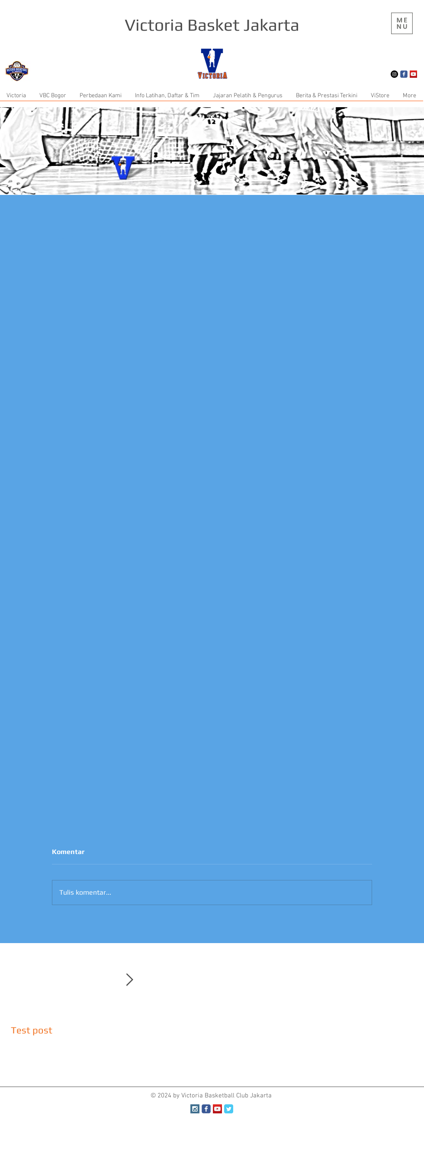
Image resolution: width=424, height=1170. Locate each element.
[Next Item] (129, 980)
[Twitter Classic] (228, 1108)
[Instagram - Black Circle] (394, 74)
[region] (402, 23)
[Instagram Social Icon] (194, 1108)
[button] (402, 23)
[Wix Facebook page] (404, 74)
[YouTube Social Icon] (413, 74)
